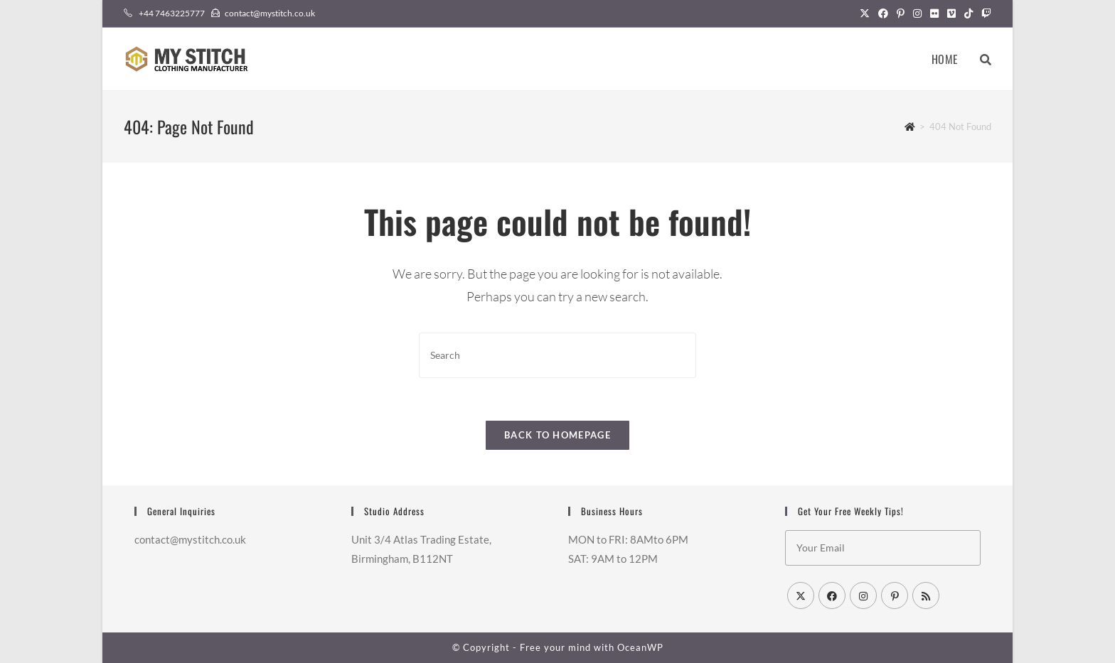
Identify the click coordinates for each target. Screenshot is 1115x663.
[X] (800, 595)
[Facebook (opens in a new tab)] (883, 13)
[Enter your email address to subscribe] (883, 548)
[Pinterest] (894, 595)
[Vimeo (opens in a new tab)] (951, 13)
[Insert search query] (557, 355)
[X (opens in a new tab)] (864, 13)
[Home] (910, 126)
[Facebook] (831, 595)
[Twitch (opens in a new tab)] (984, 13)
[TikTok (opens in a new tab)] (968, 13)
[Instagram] (863, 595)
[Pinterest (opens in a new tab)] (900, 13)
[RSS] (925, 595)
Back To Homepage (557, 435)
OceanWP (640, 647)
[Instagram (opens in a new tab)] (917, 13)
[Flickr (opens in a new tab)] (934, 13)
